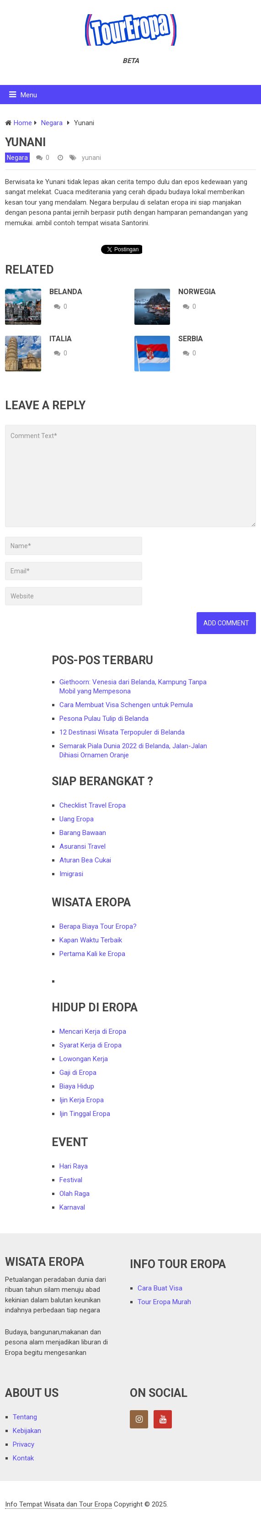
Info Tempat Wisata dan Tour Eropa (58, 1504)
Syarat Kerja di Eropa (90, 1045)
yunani (91, 157)
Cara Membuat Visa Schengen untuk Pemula (126, 705)
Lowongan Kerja (83, 1059)
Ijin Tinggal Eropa (84, 1114)
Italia (60, 338)
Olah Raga (74, 1194)
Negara (17, 157)
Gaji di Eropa (77, 1072)
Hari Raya (73, 1166)
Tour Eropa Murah (164, 1302)
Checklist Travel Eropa (92, 805)
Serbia (190, 338)
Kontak (23, 1458)
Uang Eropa (76, 819)
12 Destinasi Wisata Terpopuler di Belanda (122, 732)
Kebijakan (27, 1431)
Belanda (65, 291)
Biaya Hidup (76, 1086)
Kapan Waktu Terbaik (90, 940)
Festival (70, 1180)
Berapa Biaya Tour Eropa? (98, 926)
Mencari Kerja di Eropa (92, 1031)
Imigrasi (71, 874)
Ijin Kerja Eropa (81, 1100)
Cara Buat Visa (160, 1288)
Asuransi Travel (82, 846)
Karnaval (72, 1207)
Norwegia (197, 291)
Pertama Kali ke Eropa (92, 954)
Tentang (25, 1417)
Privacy (23, 1444)
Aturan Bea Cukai (85, 860)
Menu (29, 95)
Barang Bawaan (82, 833)
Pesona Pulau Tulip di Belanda (104, 718)
